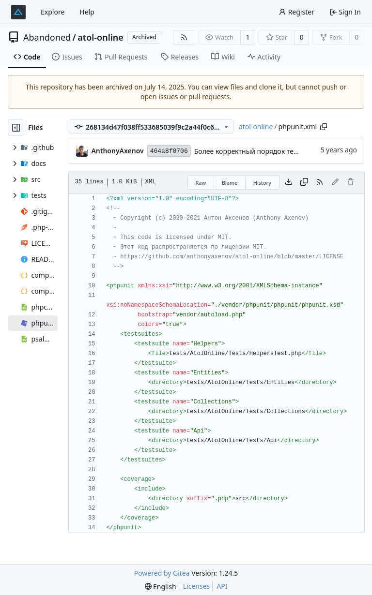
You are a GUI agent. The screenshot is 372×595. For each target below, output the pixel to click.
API (222, 586)
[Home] (18, 12)
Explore (52, 11)
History (262, 182)
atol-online (101, 37)
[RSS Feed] (184, 37)
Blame (230, 182)
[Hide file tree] (16, 127)
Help (86, 11)
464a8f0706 (169, 151)
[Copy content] (304, 182)
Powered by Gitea (162, 573)
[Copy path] (323, 126)
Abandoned (47, 37)
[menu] (160, 586)
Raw (201, 182)
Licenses (196, 586)
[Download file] (288, 182)
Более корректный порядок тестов (251, 151)
